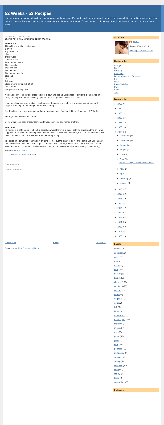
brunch (117, 278)
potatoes (118, 349)
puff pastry (119, 353)
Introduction (119, 315)
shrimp (117, 361)
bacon (117, 265)
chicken (14, 154)
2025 (120, 104)
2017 (120, 194)
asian (116, 257)
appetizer (118, 253)
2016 (120, 199)
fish (115, 307)
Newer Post (10, 242)
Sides (116, 89)
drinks (117, 294)
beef (116, 269)
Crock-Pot (118, 73)
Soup (116, 92)
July (122, 154)
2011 (120, 222)
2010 (120, 227)
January (124, 183)
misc (116, 332)
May (122, 169)
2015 (120, 203)
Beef (116, 68)
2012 (120, 217)
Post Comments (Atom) (28, 248)
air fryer (117, 249)
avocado (118, 261)
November (125, 140)
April (122, 174)
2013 (120, 212)
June (122, 159)
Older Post (101, 242)
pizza (116, 340)
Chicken (118, 71)
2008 (120, 236)
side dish (118, 365)
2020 (120, 127)
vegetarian (119, 382)
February (124, 178)
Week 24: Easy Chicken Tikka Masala (136, 162)
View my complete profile (140, 50)
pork (116, 344)
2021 (120, 122)
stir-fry (117, 374)
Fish (116, 79)
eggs (116, 303)
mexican (118, 324)
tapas (116, 378)
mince (117, 328)
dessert (117, 290)
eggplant (118, 299)
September (125, 145)
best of (117, 274)
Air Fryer (118, 65)
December (125, 135)
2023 (120, 113)
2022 (120, 118)
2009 (120, 231)
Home (56, 242)
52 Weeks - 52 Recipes (28, 13)
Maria (136, 42)
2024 (120, 108)
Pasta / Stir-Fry (121, 84)
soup (116, 369)
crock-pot (22, 154)
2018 (120, 189)
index (116, 311)
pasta (116, 336)
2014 (120, 208)
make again (31, 154)
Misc (116, 81)
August (123, 149)
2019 (120, 132)
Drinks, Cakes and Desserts (127, 76)
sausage (118, 357)
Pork (116, 87)
